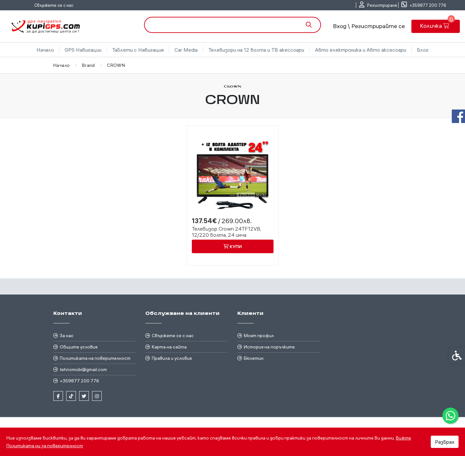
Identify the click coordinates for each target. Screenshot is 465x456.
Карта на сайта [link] (169, 347)
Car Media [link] (186, 50)
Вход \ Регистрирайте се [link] (369, 26)
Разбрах (444, 442)
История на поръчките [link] (269, 347)
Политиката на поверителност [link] (95, 358)
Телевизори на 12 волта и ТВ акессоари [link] (256, 50)
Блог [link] (423, 50)
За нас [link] (67, 335)
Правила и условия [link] (172, 358)
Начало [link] (45, 50)
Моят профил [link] (259, 335)
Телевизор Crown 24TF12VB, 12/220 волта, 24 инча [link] (226, 232)
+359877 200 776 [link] (79, 381)
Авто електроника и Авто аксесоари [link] (360, 50)
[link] (450, 416)
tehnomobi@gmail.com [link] (83, 369)
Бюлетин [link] (254, 358)
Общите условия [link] (79, 347)
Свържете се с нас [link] (53, 5)
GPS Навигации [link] (83, 50)
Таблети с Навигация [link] (138, 50)
